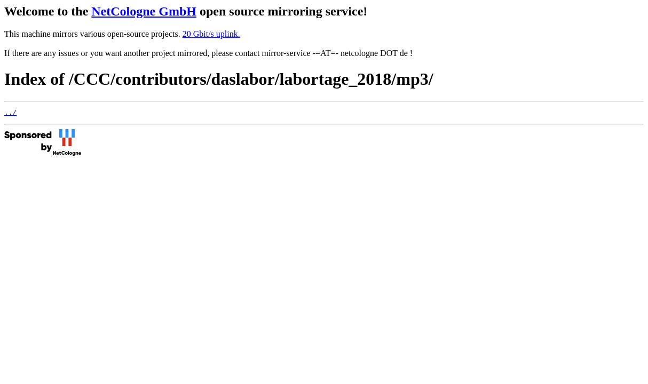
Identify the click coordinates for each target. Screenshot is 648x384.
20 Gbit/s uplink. (211, 33)
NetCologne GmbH (143, 11)
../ (10, 113)
